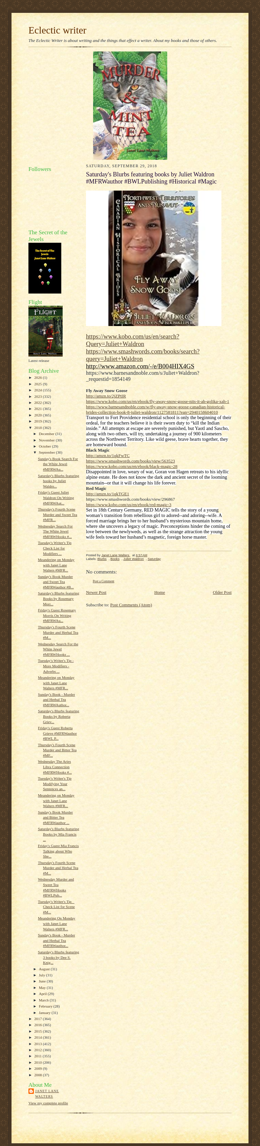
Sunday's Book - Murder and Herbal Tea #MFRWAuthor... (56, 699)
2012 (38, 1050)
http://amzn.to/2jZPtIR (106, 395)
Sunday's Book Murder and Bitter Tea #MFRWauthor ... (55, 817)
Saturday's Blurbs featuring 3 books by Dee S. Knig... (58, 957)
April (43, 994)
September (47, 452)
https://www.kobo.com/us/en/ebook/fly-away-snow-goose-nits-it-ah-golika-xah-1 (157, 401)
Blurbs (102, 559)
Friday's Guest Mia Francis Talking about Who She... (58, 851)
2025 (38, 384)
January (45, 1013)
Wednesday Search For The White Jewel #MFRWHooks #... (55, 531)
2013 (38, 1044)
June (43, 981)
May (43, 988)
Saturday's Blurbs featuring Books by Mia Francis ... (58, 834)
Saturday (154, 559)
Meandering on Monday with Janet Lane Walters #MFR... (56, 565)
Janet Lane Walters (47, 1093)
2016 (38, 1025)
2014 (38, 1037)
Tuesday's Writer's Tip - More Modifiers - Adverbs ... (56, 665)
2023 (38, 396)
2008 (38, 1075)
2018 (38, 428)
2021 (38, 409)
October (45, 446)
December (47, 434)
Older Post (222, 592)
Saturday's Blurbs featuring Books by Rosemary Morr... (58, 598)
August (45, 969)
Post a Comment (103, 581)
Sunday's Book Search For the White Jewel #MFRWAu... (58, 464)
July (42, 975)
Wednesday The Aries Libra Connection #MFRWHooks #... (55, 766)
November (47, 440)
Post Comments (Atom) (131, 604)
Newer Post (96, 592)
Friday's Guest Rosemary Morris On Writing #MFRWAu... (57, 615)
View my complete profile (48, 1103)
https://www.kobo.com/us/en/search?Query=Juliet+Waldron (132, 340)
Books (115, 559)
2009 (38, 1068)
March (44, 1000)
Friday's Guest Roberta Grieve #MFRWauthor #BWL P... (57, 733)
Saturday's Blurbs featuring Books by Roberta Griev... (58, 716)
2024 (38, 390)
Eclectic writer (57, 30)
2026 (38, 377)
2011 (38, 1056)
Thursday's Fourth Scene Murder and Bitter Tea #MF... (57, 750)
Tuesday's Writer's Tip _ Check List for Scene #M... (56, 907)
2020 (38, 415)
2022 (38, 403)
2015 (38, 1031)
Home (159, 592)
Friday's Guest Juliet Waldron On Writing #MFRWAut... (56, 497)
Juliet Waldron (133, 559)
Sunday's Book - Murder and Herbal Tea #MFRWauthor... (56, 940)
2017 (38, 1019)
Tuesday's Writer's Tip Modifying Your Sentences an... (54, 783)
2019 (38, 421)
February (46, 1006)
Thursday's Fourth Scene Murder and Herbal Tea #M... (58, 632)
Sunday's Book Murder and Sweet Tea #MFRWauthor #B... (56, 582)
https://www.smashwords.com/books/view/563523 (130, 460)
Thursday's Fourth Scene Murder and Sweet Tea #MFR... (57, 514)
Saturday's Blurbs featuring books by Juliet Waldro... (58, 481)
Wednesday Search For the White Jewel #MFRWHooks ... (58, 649)
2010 (38, 1062)
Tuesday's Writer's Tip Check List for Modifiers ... (54, 548)
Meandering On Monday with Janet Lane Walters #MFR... (56, 923)
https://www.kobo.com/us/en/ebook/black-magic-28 (131, 466)
